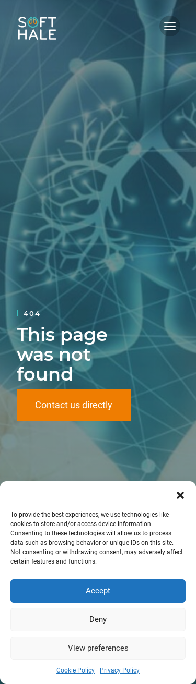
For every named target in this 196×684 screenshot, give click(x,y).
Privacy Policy (120, 670)
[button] (180, 494)
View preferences (98, 648)
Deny (98, 619)
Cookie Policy (75, 670)
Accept (98, 590)
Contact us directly (73, 404)
